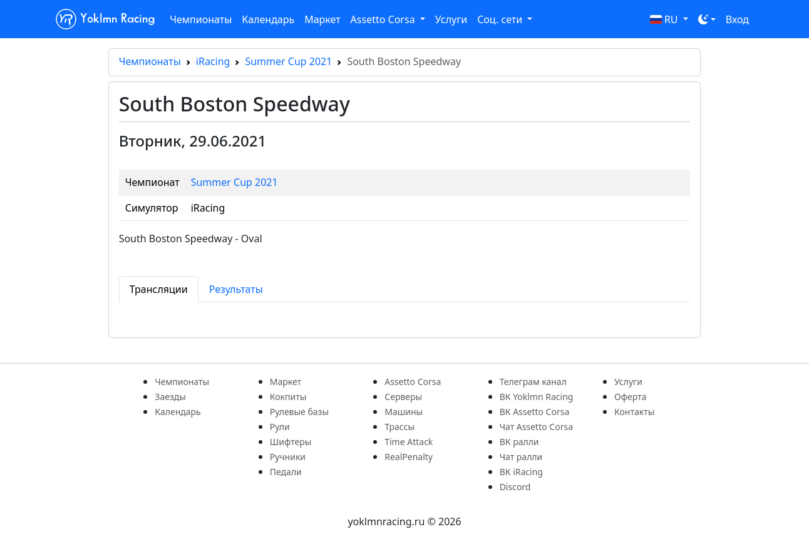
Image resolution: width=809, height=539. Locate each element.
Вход (737, 19)
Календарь (268, 19)
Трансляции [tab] (159, 289)
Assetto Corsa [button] (384, 19)
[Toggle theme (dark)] (707, 19)
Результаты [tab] (236, 289)
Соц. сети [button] (501, 19)
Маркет (322, 19)
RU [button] (665, 19)
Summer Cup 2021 (288, 61)
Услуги (451, 19)
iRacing (213, 61)
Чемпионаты (201, 19)
